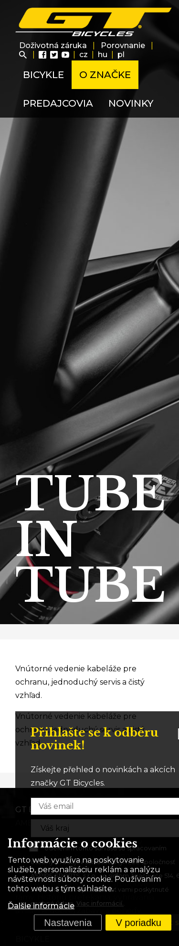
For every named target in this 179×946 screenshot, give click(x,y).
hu (102, 54)
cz (83, 54)
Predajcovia (58, 103)
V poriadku (138, 922)
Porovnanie (123, 45)
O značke (105, 74)
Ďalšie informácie (41, 905)
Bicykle (43, 74)
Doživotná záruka (53, 45)
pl (121, 54)
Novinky (130, 103)
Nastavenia (68, 922)
